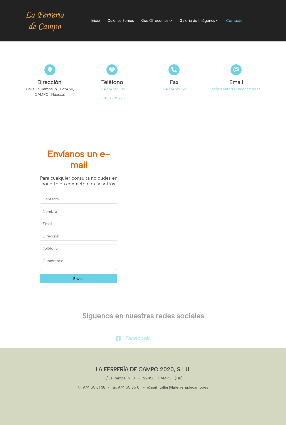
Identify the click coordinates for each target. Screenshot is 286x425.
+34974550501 (174, 89)
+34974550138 (112, 89)
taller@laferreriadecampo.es (236, 89)
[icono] (118, 338)
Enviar (78, 279)
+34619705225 (112, 98)
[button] (157, 21)
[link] (45, 20)
